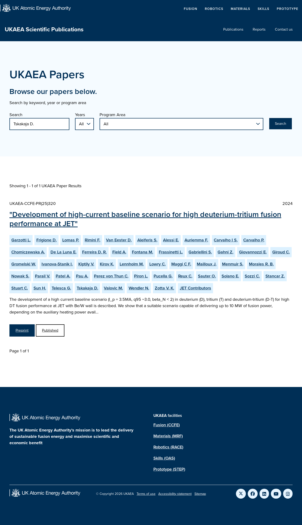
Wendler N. (139, 288)
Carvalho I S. (226, 240)
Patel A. (63, 276)
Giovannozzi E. (253, 252)
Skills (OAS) (164, 458)
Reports (259, 29)
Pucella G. (163, 276)
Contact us (284, 29)
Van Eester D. (119, 240)
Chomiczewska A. (28, 252)
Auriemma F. (196, 240)
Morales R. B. (261, 264)
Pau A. (82, 276)
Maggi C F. (181, 264)
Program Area (112, 115)
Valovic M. (113, 288)
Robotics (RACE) (168, 447)
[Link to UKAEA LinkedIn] (264, 494)
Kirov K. (107, 264)
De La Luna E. (63, 252)
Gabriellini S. (200, 252)
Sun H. (40, 288)
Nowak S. (20, 276)
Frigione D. (46, 240)
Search (15, 115)
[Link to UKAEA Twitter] (241, 494)
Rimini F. (92, 240)
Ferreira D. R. (94, 252)
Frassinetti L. (171, 252)
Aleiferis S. (147, 240)
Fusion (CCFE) (166, 425)
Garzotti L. (21, 240)
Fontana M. (142, 252)
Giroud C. (281, 252)
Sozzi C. (252, 276)
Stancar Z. (275, 276)
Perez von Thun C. (111, 276)
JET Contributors (195, 288)
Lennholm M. (132, 264)
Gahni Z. (225, 252)
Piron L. (141, 276)
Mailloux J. (206, 264)
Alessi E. (171, 240)
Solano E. (230, 276)
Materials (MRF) (168, 436)
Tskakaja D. (87, 288)
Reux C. (185, 276)
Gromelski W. (23, 264)
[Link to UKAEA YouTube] (276, 494)
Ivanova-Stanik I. (57, 264)
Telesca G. (61, 288)
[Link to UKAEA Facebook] (253, 494)
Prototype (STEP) (169, 469)
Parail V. (42, 276)
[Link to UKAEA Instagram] (288, 494)
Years (80, 115)
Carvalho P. (253, 240)
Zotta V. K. (164, 288)
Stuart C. (19, 288)
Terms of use (146, 493)
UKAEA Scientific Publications (44, 29)
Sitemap (200, 493)
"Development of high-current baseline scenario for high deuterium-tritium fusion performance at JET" (145, 219)
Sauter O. (207, 276)
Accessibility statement (175, 493)
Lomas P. (70, 240)
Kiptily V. (86, 264)
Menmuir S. (232, 264)
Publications (233, 29)
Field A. (119, 252)
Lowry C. (157, 264)
